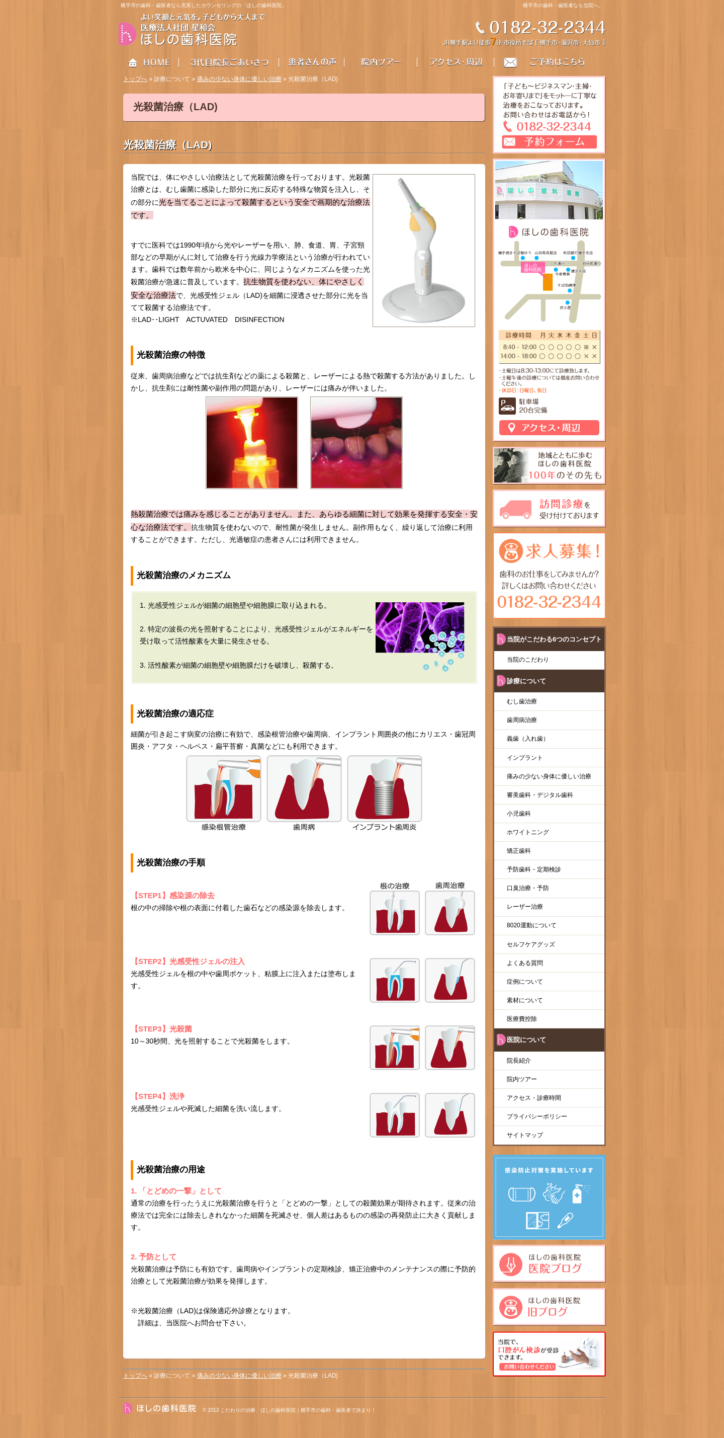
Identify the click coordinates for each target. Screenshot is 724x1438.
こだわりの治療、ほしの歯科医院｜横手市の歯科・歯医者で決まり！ (298, 1410)
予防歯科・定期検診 (534, 869)
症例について (525, 981)
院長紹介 (519, 1060)
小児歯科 (519, 813)
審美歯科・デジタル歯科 (540, 794)
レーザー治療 (525, 906)
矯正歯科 (519, 850)
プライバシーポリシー (537, 1116)
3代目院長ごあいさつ (229, 63)
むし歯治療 (522, 701)
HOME (148, 63)
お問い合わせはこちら (550, 63)
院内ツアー (522, 1079)
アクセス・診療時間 (534, 1097)
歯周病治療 (522, 720)
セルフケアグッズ (531, 944)
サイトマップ (525, 1135)
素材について (525, 1000)
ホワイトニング (528, 832)
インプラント (525, 757)
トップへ (135, 79)
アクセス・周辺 (456, 63)
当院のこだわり (528, 659)
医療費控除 (522, 1018)
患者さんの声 (318, 63)
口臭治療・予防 (528, 888)
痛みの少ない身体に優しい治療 (239, 79)
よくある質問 (525, 963)
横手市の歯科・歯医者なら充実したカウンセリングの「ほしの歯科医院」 (204, 5)
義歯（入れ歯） (531, 738)
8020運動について (532, 925)
